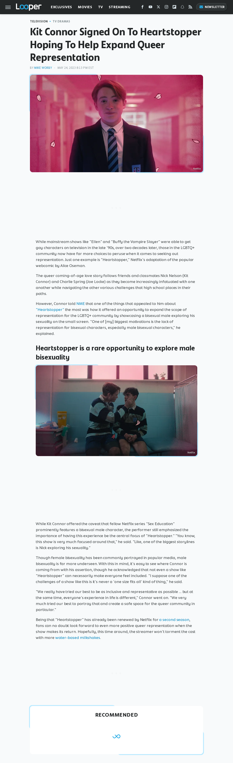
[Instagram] (166, 7)
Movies (85, 7)
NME (80, 303)
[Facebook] (142, 7)
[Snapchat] (182, 7)
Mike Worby (43, 68)
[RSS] (190, 7)
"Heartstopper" (50, 309)
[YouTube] (150, 7)
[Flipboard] (174, 7)
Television (39, 21)
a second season (174, 619)
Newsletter (212, 7)
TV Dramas (61, 21)
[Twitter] (158, 7)
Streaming (119, 7)
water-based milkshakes (77, 637)
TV (100, 7)
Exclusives (61, 7)
